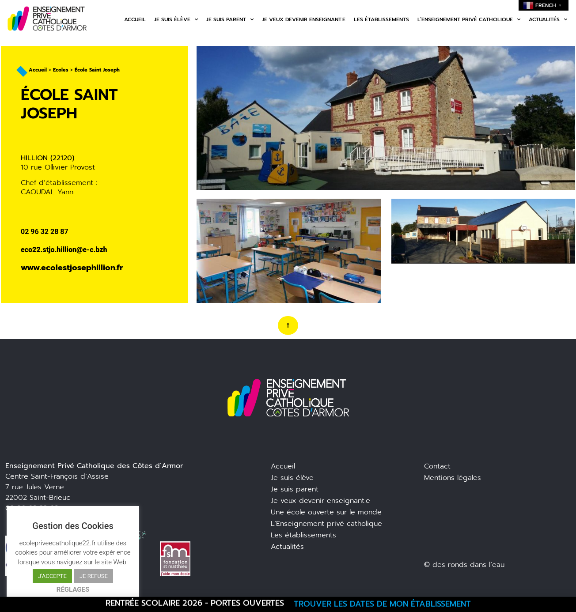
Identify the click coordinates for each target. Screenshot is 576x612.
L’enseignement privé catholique (468, 19)
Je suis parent (230, 19)
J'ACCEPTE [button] (52, 576)
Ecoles (60, 70)
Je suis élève (176, 19)
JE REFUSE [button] (94, 576)
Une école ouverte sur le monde (326, 512)
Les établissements (381, 19)
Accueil (135, 19)
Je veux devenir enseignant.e (303, 19)
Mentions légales (452, 477)
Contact (437, 466)
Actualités (548, 19)
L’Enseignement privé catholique (326, 523)
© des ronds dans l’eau (464, 564)
